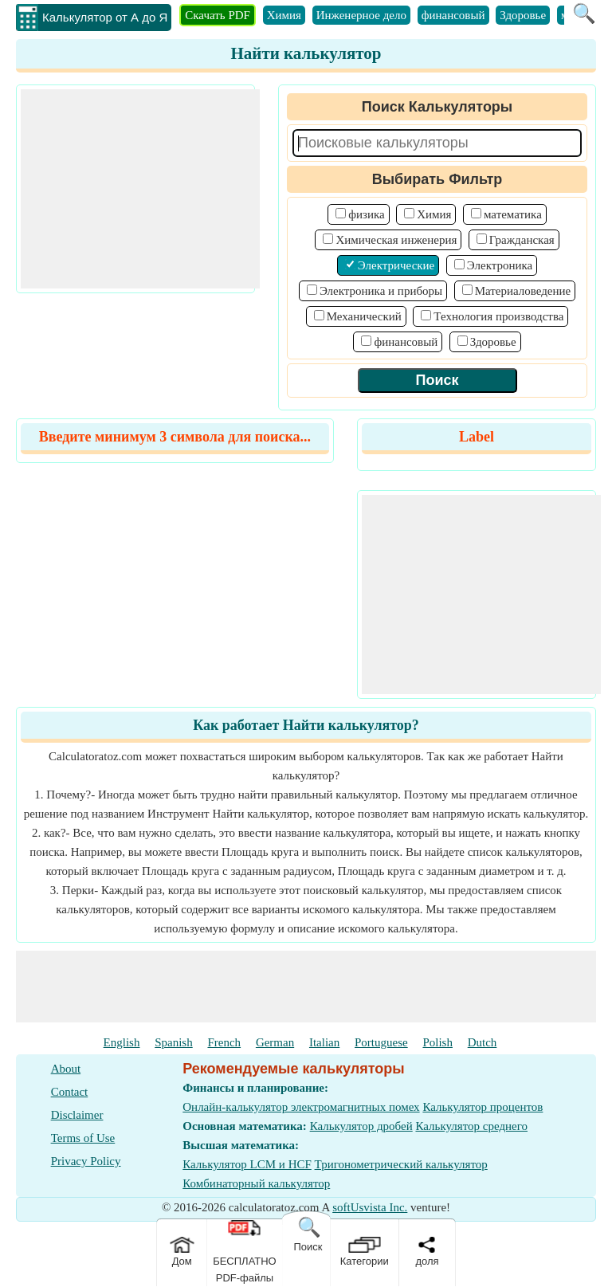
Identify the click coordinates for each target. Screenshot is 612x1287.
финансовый (453, 15)
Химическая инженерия (396, 239)
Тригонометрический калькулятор (401, 1164)
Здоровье (523, 15)
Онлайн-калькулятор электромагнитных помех (300, 1107)
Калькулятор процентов (482, 1107)
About (66, 1068)
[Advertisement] (140, 188)
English (122, 1042)
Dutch (482, 1042)
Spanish (174, 1042)
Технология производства (498, 316)
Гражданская (522, 239)
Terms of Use (83, 1138)
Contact (69, 1091)
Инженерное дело (361, 15)
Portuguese (381, 1042)
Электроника (499, 265)
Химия (284, 15)
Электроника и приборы (381, 290)
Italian (324, 1042)
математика (513, 214)
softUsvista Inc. (369, 1207)
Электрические (396, 265)
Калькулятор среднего (471, 1126)
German (275, 1042)
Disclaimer (77, 1114)
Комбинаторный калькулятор (256, 1183)
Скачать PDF (217, 15)
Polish (437, 1042)
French (224, 1042)
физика (366, 214)
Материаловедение (523, 290)
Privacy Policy (86, 1161)
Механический (364, 316)
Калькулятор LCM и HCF (247, 1164)
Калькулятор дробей (361, 1126)
